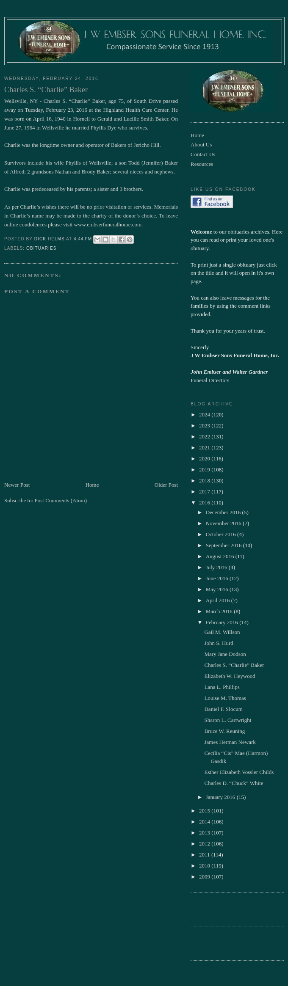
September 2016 (224, 545)
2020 (205, 458)
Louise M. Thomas (225, 698)
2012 (205, 843)
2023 (205, 425)
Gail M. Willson (222, 632)
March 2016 (220, 611)
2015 (205, 810)
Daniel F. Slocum (223, 709)
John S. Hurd (218, 643)
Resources (202, 164)
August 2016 (220, 556)
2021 (205, 447)
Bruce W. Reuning (224, 731)
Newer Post (17, 485)
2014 (205, 821)
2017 (205, 491)
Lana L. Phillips (221, 687)
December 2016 (224, 512)
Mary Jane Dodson (225, 654)
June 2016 (218, 578)
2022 (205, 436)
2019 (205, 469)
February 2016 (222, 622)
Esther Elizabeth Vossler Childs (239, 772)
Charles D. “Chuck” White (233, 783)
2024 (205, 414)
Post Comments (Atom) (61, 500)
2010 (205, 865)
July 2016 (217, 567)
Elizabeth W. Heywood (229, 676)
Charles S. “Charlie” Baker (234, 665)
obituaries (41, 248)
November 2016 (224, 523)
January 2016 (221, 797)
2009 (205, 876)
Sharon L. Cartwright (227, 720)
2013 (205, 832)
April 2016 (218, 600)
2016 (205, 502)
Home (92, 485)
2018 (205, 480)
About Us (201, 144)
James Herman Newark (229, 742)
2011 (205, 854)
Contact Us (203, 154)
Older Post (166, 485)
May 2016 (218, 589)
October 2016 (221, 534)
